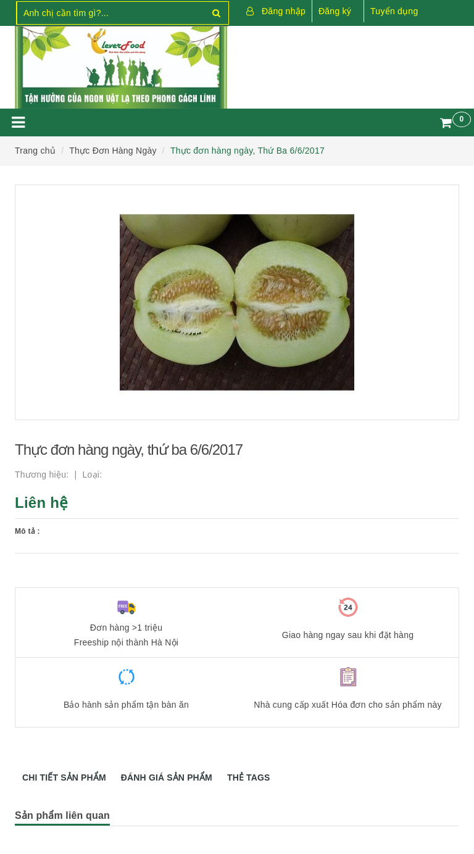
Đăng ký (334, 11)
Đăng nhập (284, 11)
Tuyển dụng (394, 11)
